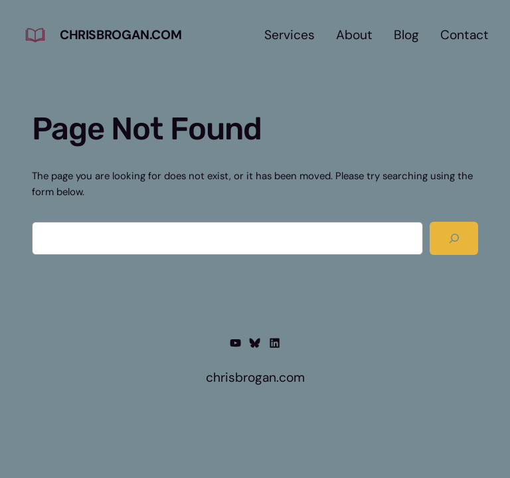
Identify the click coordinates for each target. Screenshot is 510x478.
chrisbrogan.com (120, 35)
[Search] (454, 238)
